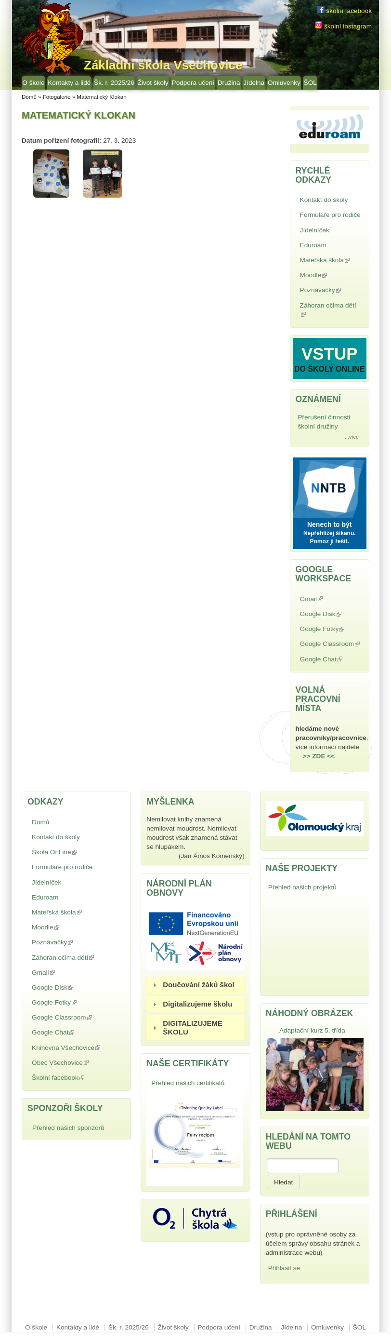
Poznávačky (331, 290)
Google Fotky (330, 629)
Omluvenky (284, 82)
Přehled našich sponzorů (68, 1127)
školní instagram (343, 26)
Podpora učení (193, 82)
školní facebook (344, 10)
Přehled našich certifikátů (187, 1083)
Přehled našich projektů (302, 887)
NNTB (330, 486)
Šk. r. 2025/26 (114, 82)
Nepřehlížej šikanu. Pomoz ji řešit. (329, 537)
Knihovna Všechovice (76, 1048)
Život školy (153, 82)
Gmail (322, 599)
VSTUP (329, 353)
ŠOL (310, 82)
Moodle (324, 276)
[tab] (195, 985)
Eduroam (313, 245)
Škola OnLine (77, 852)
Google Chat (332, 660)
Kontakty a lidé (69, 82)
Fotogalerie (57, 97)
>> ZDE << (319, 756)
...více (352, 437)
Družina (229, 82)
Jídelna (253, 82)
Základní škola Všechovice (163, 65)
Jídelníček (314, 230)
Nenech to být (329, 524)
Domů (29, 97)
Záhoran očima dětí (328, 310)
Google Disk (331, 614)
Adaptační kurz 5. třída (312, 1030)
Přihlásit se (284, 1268)
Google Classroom (332, 644)
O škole (33, 82)
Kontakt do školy (324, 199)
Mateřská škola (332, 261)
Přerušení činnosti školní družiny (324, 422)
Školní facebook (68, 1078)
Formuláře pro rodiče (330, 214)
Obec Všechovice (70, 1063)
